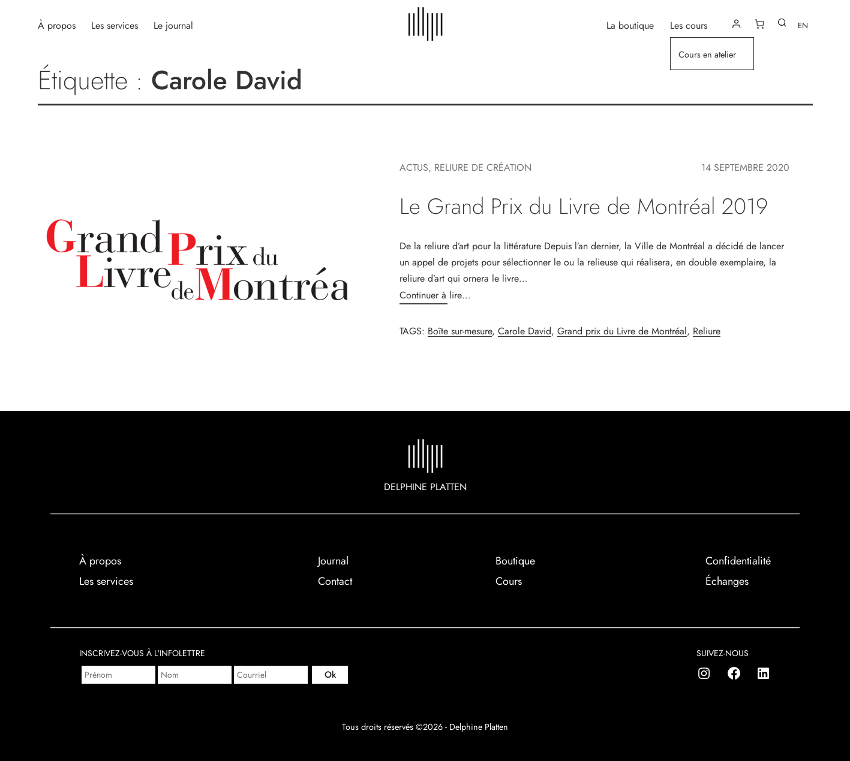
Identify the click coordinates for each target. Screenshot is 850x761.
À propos (57, 25)
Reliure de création (482, 167)
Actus (414, 167)
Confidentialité (738, 561)
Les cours (688, 25)
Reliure (706, 331)
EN (803, 25)
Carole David (524, 331)
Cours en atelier (707, 55)
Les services (114, 25)
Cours (508, 581)
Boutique (515, 561)
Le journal (173, 25)
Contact (335, 581)
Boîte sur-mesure (460, 331)
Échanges (727, 581)
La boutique (630, 25)
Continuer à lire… (435, 295)
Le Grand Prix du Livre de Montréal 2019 (584, 206)
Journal (333, 561)
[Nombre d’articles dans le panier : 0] (759, 24)
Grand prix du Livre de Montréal (622, 331)
